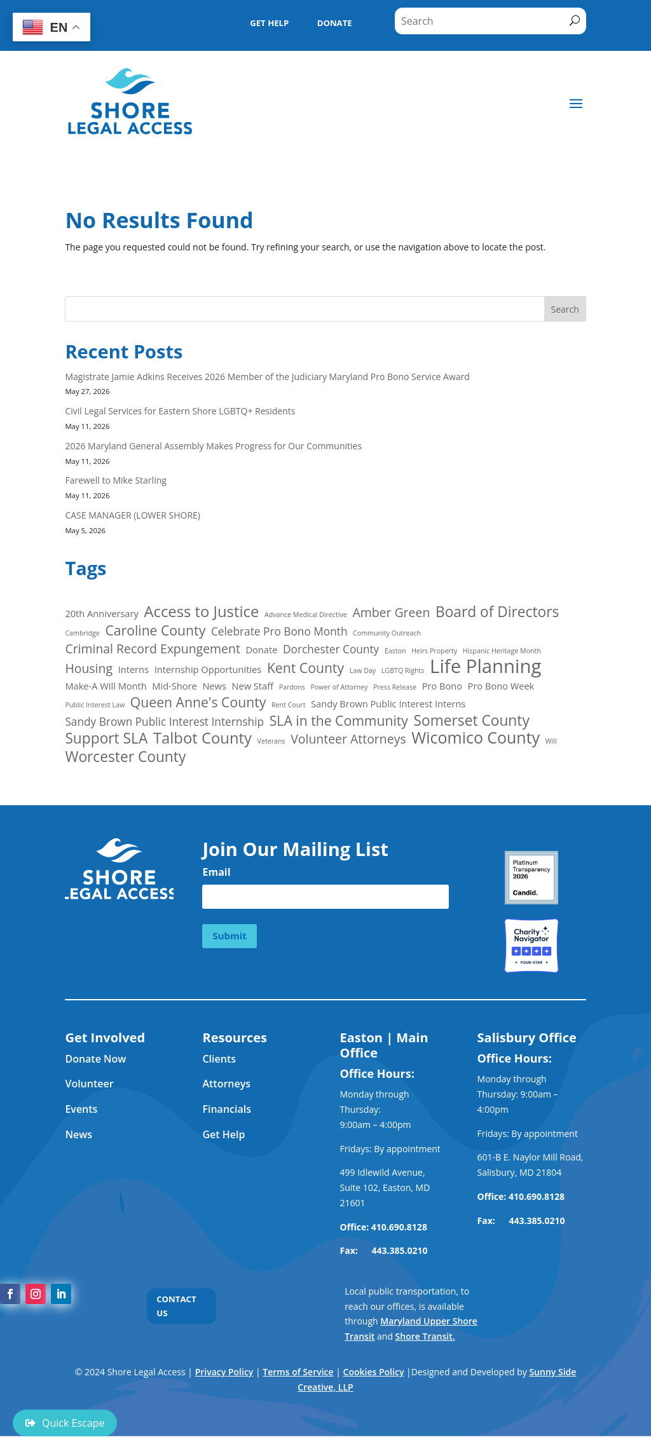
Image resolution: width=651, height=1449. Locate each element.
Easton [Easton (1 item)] (395, 652)
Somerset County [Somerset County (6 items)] (472, 722)
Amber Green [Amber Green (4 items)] (391, 614)
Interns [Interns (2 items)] (133, 670)
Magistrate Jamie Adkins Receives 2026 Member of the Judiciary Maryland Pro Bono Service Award (268, 377)
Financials (226, 1109)
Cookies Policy (373, 1372)
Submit (229, 935)
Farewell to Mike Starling (115, 481)
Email (216, 871)
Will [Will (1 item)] (551, 742)
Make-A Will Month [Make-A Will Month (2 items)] (105, 686)
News (78, 1134)
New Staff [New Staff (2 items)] (253, 686)
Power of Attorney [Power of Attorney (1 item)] (339, 687)
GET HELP (264, 24)
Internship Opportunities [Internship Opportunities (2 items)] (208, 670)
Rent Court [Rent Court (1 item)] (288, 706)
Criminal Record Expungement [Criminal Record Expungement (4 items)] (152, 650)
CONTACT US (178, 1307)
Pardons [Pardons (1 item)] (292, 687)
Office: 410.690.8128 (383, 1227)
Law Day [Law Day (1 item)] (363, 671)
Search (565, 310)
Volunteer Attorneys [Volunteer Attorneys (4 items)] (348, 740)
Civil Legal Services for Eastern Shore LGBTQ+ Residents (180, 412)
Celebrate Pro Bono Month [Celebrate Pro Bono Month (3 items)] (279, 632)
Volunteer (89, 1084)
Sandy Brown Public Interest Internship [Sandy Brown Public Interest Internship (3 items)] (164, 723)
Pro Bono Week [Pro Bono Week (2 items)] (501, 686)
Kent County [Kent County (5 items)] (305, 669)
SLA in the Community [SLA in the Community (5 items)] (339, 722)
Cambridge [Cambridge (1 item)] (82, 634)
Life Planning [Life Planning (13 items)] (485, 668)
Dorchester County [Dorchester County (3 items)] (331, 650)
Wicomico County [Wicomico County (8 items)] (475, 739)
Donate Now (95, 1059)
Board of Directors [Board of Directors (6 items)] (497, 613)
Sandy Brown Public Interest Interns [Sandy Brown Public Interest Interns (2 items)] (388, 704)
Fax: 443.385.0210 (522, 1220)
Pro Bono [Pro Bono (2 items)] (442, 686)
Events (81, 1109)
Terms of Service (298, 1372)
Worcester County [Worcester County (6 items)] (125, 758)
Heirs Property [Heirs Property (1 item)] (434, 652)
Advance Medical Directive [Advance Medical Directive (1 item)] (305, 615)
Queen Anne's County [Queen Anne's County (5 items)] (198, 703)
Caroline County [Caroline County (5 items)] (155, 631)
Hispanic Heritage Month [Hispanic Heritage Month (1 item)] (502, 652)
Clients (219, 1059)
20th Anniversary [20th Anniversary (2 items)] (101, 614)
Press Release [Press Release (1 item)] (394, 687)
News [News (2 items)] (214, 686)
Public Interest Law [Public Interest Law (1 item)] (95, 706)
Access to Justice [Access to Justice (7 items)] (201, 613)
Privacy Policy (224, 1372)
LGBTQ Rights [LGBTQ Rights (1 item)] (403, 671)
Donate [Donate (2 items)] (261, 650)
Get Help (223, 1134)
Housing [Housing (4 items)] (89, 669)
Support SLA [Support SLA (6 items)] (106, 739)
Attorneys (226, 1084)
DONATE (333, 24)
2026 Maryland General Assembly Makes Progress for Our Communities (213, 447)
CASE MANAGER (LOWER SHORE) (133, 516)
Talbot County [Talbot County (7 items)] (202, 739)
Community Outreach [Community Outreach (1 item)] (387, 634)
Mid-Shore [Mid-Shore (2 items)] (174, 686)
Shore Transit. (425, 1336)
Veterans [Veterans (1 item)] (271, 742)
